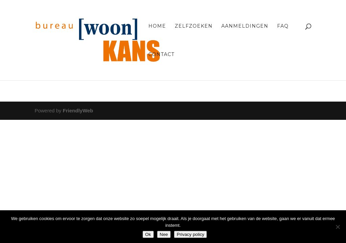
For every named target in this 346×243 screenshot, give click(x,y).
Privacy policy (190, 234)
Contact (161, 54)
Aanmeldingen (244, 26)
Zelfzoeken (194, 26)
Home (157, 26)
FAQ (283, 26)
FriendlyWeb (78, 110)
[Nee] (337, 226)
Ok (148, 234)
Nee (164, 234)
